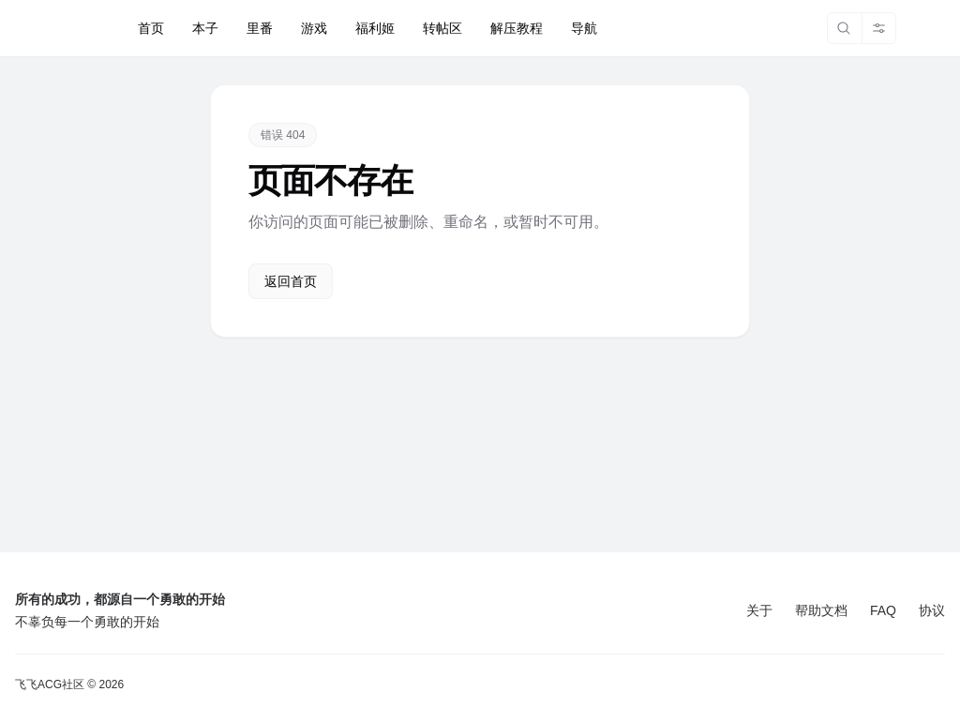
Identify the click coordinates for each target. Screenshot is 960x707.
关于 (759, 610)
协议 (932, 610)
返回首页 (290, 281)
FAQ (883, 610)
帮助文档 (821, 610)
